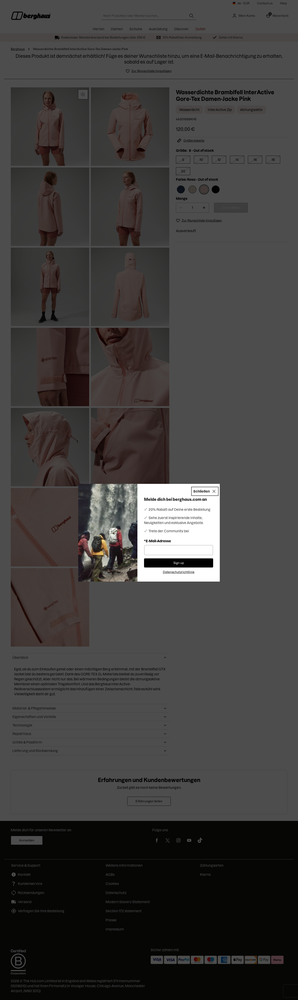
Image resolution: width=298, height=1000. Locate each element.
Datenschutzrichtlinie (179, 572)
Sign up (178, 563)
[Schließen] (205, 491)
